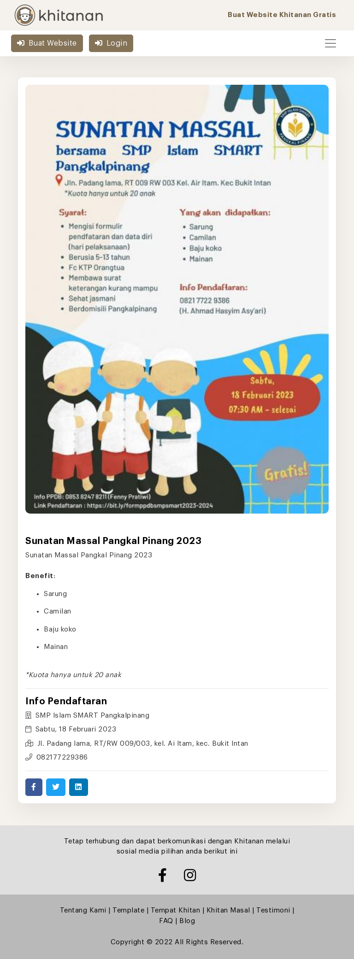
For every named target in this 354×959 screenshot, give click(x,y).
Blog (187, 921)
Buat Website (47, 43)
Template (128, 910)
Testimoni (273, 910)
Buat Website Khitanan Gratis (282, 15)
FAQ (166, 921)
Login (111, 43)
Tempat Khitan (176, 910)
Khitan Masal (228, 910)
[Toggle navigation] (330, 43)
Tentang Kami (83, 910)
